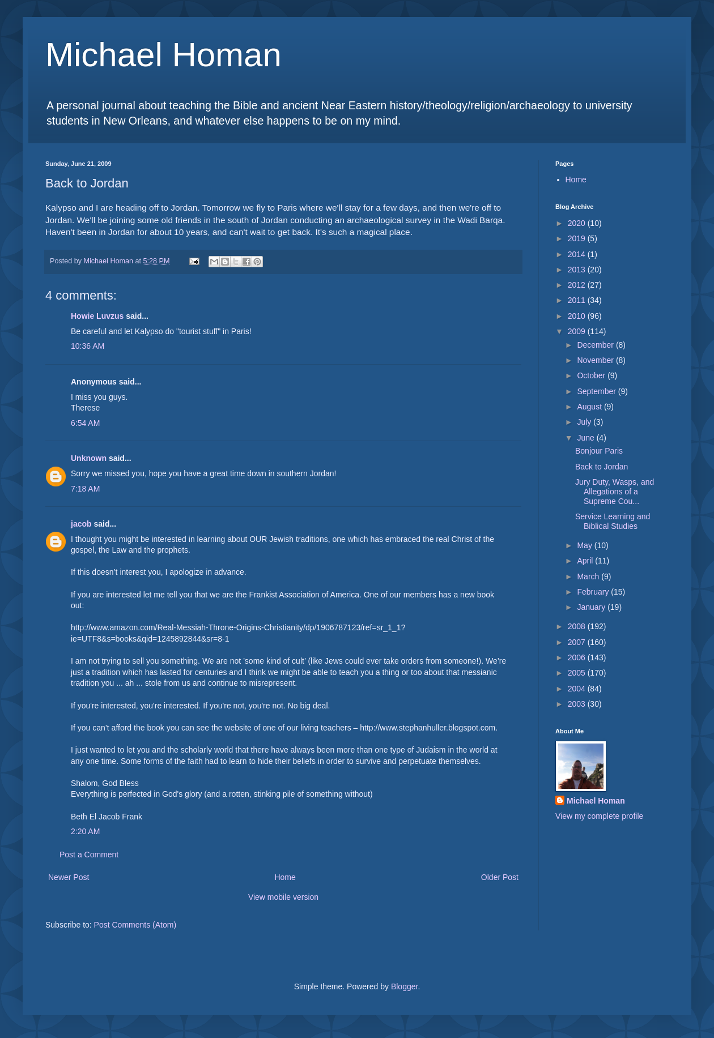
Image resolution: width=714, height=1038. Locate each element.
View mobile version (283, 897)
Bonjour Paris (599, 450)
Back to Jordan (601, 466)
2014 (578, 254)
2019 (578, 238)
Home (284, 877)
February (594, 591)
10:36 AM (87, 346)
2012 (578, 284)
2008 (578, 626)
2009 (578, 331)
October (592, 375)
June (586, 437)
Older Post (499, 877)
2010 (578, 316)
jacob (81, 523)
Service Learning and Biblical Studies (612, 521)
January (592, 607)
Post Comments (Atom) (135, 924)
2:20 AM (85, 831)
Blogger (404, 986)
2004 (578, 688)
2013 (578, 269)
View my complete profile (599, 816)
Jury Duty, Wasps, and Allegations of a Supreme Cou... (614, 491)
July (585, 421)
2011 (578, 300)
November (596, 360)
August (590, 406)
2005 (578, 672)
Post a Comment (89, 854)
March (589, 576)
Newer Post (68, 877)
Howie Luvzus (97, 316)
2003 (578, 703)
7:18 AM (85, 488)
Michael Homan (163, 55)
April (586, 560)
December (596, 344)
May (585, 545)
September (597, 391)
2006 (578, 657)
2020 (578, 223)
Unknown (89, 458)
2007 (578, 642)
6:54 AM (85, 423)
